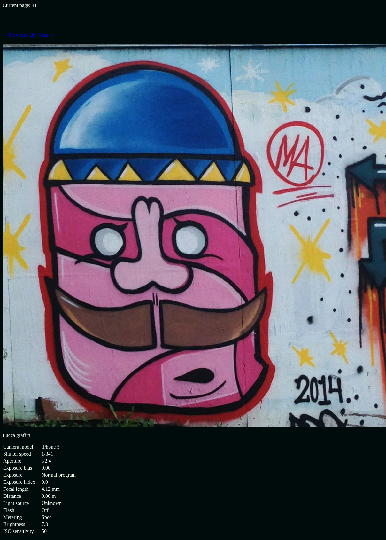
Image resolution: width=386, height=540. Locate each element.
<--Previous (15, 35)
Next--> (46, 35)
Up (32, 35)
